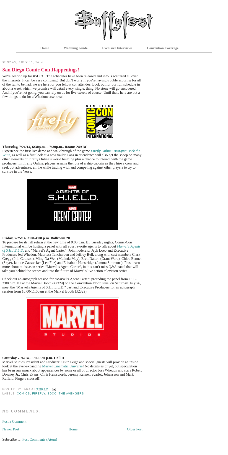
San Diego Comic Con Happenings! (40, 70)
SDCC (52, 393)
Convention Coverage (163, 48)
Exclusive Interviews (117, 48)
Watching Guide (76, 48)
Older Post (134, 429)
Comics (23, 393)
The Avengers (71, 393)
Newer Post (10, 429)
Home (44, 48)
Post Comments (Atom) (39, 439)
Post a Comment (14, 421)
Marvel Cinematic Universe (62, 366)
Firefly (38, 393)
